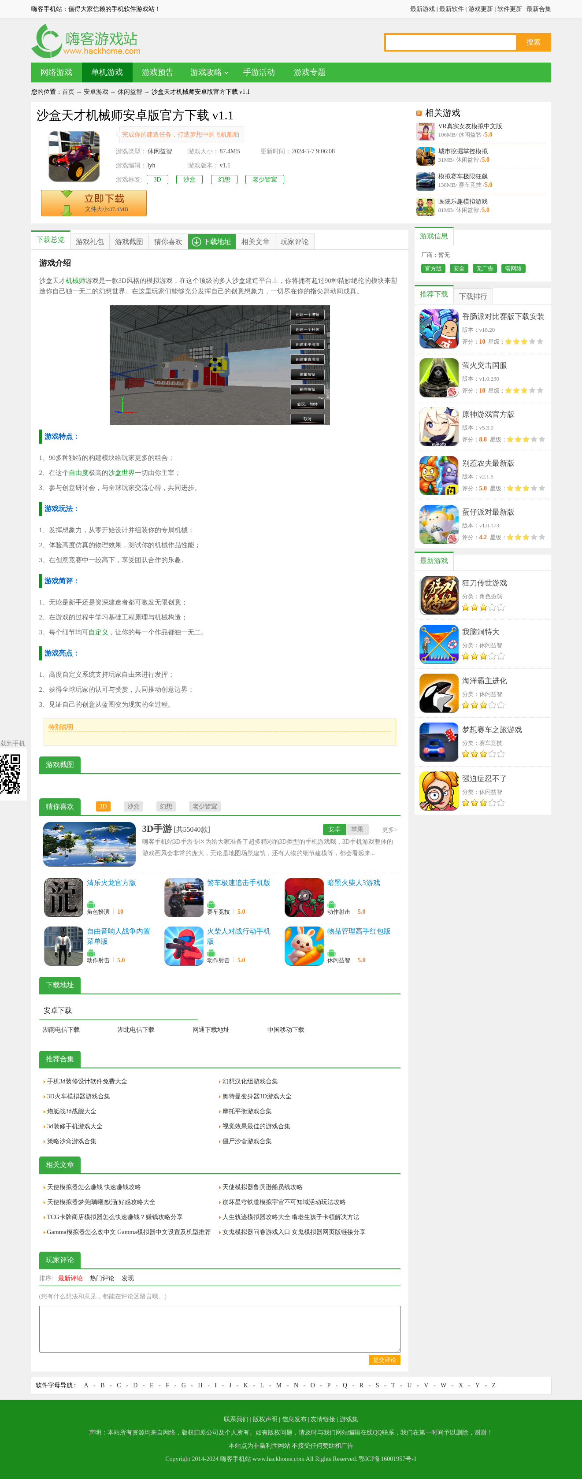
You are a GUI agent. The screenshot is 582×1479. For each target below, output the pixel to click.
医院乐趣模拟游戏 (463, 201)
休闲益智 (130, 92)
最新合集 (538, 9)
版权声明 (265, 1419)
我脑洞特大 (481, 632)
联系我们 (236, 1419)
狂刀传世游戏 (484, 583)
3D (157, 179)
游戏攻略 (206, 72)
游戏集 (349, 1419)
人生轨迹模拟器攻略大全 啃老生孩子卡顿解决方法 (291, 1217)
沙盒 (189, 179)
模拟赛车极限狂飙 (463, 176)
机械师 (75, 280)
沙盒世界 (121, 472)
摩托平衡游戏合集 (247, 1111)
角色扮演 (98, 911)
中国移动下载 (285, 1030)
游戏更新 (480, 9)
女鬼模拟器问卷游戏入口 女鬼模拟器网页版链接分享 (294, 1232)
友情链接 (323, 1419)
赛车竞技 (218, 911)
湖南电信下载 (61, 1030)
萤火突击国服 (484, 365)
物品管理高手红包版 (359, 931)
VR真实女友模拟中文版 (470, 126)
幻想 (224, 179)
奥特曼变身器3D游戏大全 (257, 1096)
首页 (68, 92)
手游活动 (259, 72)
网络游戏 (56, 72)
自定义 (98, 632)
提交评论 (384, 1360)
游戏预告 (158, 72)
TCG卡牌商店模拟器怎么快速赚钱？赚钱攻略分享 (115, 1217)
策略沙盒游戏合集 (71, 1141)
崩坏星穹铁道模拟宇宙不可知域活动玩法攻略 (284, 1202)
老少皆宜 (264, 179)
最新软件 (451, 9)
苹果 (357, 829)
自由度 (79, 472)
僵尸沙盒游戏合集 (247, 1141)
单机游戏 (107, 72)
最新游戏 (422, 9)
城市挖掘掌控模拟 (463, 151)
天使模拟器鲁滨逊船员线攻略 (262, 1187)
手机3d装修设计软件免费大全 (87, 1081)
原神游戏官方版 (488, 414)
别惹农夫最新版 (488, 463)
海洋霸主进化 (484, 681)
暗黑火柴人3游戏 (353, 882)
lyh (152, 165)
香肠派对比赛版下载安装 (503, 316)
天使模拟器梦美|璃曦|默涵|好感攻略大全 (101, 1202)
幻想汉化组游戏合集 (250, 1081)
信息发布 (294, 1419)
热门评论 (102, 1278)
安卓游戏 (96, 92)
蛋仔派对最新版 (488, 512)
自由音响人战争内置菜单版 (118, 936)
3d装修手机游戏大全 (75, 1126)
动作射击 (338, 911)
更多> (390, 830)
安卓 (334, 829)
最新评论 (70, 1278)
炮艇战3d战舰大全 (71, 1111)
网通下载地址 (211, 1030)
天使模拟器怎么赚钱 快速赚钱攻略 (94, 1187)
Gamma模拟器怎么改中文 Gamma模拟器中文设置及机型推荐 (129, 1232)
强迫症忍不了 (484, 779)
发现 (128, 1278)
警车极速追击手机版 (239, 882)
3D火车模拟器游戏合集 (78, 1096)
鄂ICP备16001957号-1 (387, 1459)
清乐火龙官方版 (111, 882)
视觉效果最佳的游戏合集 (256, 1126)
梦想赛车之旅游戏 (492, 730)
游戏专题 (310, 72)
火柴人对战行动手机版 (239, 936)
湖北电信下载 (136, 1030)
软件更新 (509, 9)
